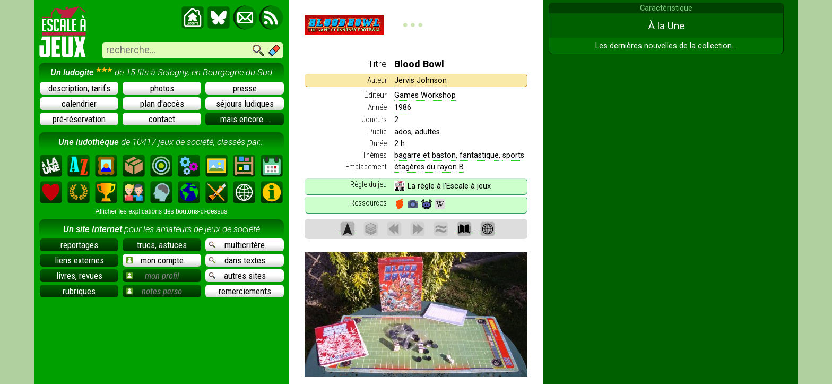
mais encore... (245, 119)
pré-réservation (79, 119)
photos (162, 88)
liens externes (79, 260)
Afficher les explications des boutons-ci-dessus (162, 211)
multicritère (237, 245)
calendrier (79, 103)
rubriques (79, 291)
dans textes (237, 260)
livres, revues (79, 275)
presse (245, 88)
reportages (79, 245)
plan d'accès (162, 103)
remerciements (245, 291)
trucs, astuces (162, 245)
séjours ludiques (245, 103)
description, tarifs (79, 88)
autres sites (237, 275)
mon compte (155, 260)
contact (162, 119)
